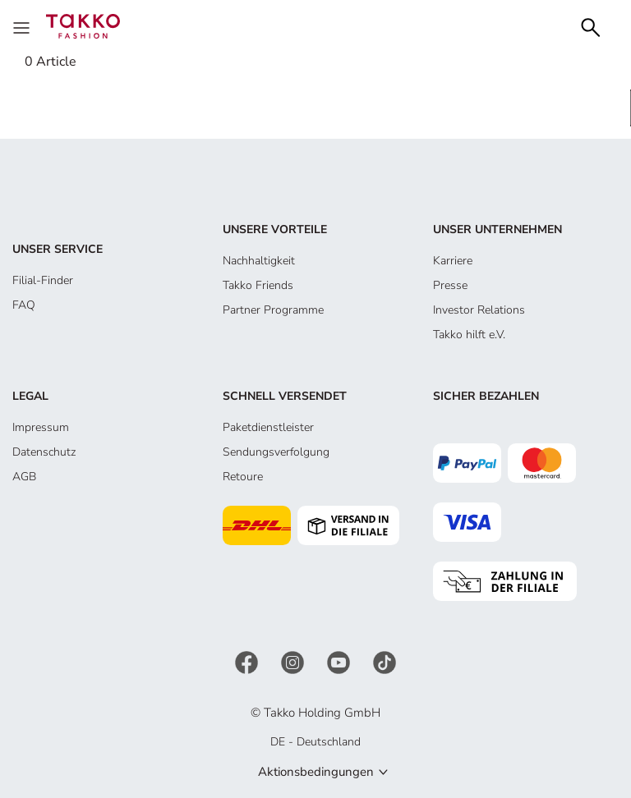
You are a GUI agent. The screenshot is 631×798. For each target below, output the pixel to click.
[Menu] (23, 26)
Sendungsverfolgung (276, 452)
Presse (450, 285)
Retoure (243, 476)
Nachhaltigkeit (259, 260)
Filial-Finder (42, 280)
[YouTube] (340, 661)
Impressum (40, 427)
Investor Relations (479, 310)
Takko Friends (258, 285)
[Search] (591, 26)
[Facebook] (248, 661)
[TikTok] (384, 661)
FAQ (23, 305)
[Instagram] (294, 661)
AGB (24, 476)
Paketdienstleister (268, 427)
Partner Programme (273, 310)
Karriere (452, 260)
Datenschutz (44, 452)
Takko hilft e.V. (469, 334)
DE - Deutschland (315, 742)
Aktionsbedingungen (316, 772)
